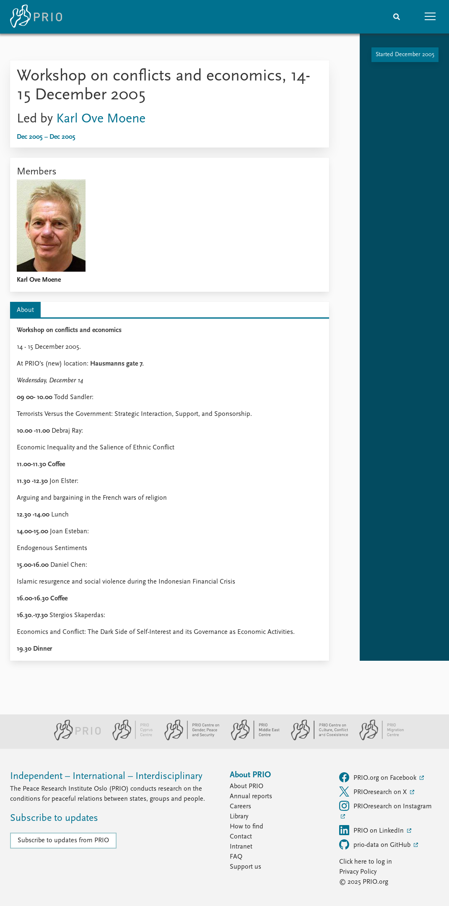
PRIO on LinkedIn (372, 830)
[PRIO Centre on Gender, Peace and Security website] (188, 738)
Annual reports (251, 796)
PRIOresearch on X (373, 792)
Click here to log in (365, 862)
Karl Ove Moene (100, 119)
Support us (245, 867)
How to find (246, 826)
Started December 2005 (405, 55)
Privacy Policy (357, 872)
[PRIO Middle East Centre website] (252, 738)
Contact (241, 836)
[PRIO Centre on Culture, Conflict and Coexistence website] (316, 738)
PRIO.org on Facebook (378, 777)
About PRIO (246, 786)
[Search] (396, 17)
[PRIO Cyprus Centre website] (129, 738)
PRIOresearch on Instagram (385, 806)
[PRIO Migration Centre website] (377, 738)
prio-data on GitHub (375, 844)
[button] (430, 17)
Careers (240, 806)
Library (239, 816)
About (25, 310)
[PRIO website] (74, 738)
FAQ (236, 857)
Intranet (241, 847)
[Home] (36, 17)
